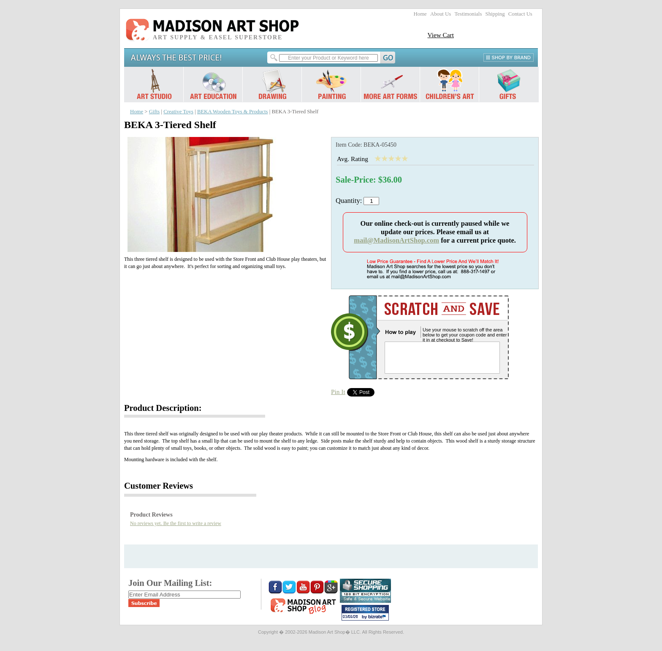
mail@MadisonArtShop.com (396, 240)
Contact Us (520, 14)
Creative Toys (178, 112)
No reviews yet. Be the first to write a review (175, 523)
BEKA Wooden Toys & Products (232, 112)
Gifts (154, 112)
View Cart (440, 34)
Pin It (338, 391)
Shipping (495, 14)
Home (420, 14)
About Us (440, 14)
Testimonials (468, 14)
